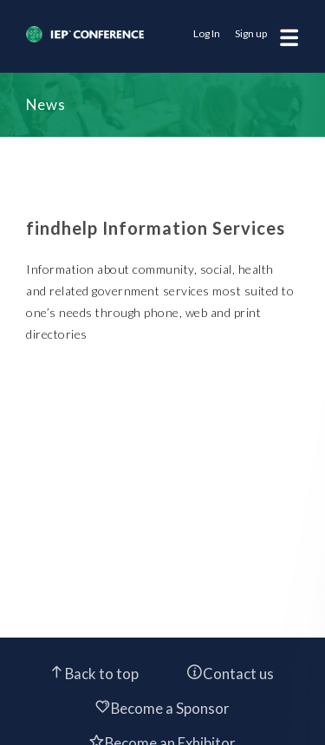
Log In (206, 33)
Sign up (251, 33)
